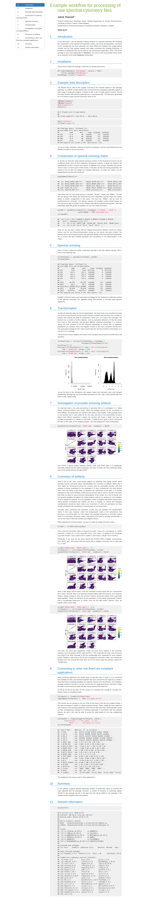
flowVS (65, 331)
